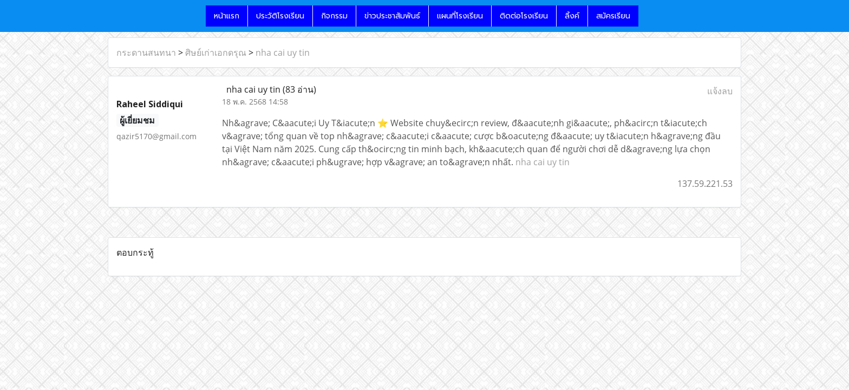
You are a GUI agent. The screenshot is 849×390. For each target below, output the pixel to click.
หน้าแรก (226, 16)
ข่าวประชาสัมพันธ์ (392, 16)
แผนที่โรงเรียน (460, 16)
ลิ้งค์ (572, 16)
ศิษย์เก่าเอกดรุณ (215, 52)
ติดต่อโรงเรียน (524, 16)
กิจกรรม (334, 16)
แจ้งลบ (720, 91)
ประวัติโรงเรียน (280, 16)
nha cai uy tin (283, 52)
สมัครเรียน (613, 16)
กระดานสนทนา (146, 52)
